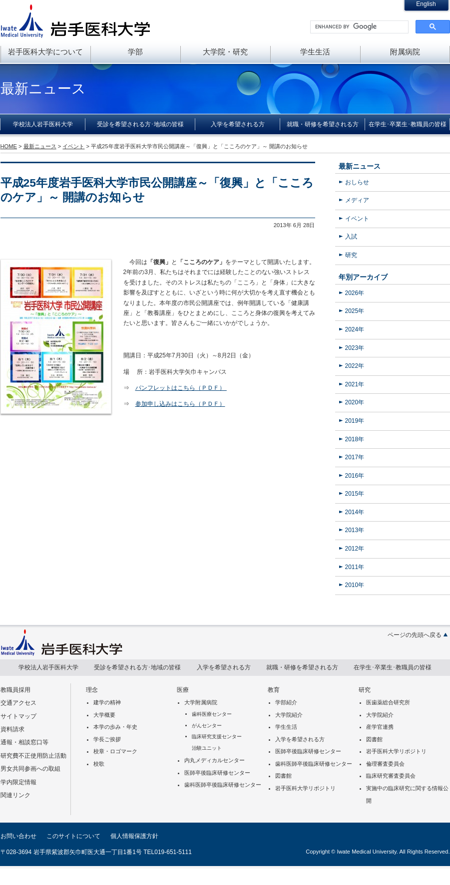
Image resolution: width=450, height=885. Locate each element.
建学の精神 (107, 702)
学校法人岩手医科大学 (43, 124)
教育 (274, 689)
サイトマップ (18, 716)
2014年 (355, 512)
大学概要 (104, 715)
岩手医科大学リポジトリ (305, 788)
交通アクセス (18, 702)
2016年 (355, 475)
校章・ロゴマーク (115, 751)
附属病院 (405, 51)
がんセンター (207, 725)
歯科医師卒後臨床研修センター (222, 785)
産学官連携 (380, 727)
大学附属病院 (200, 702)
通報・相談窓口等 (24, 742)
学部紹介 (286, 702)
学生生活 (315, 51)
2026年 (355, 293)
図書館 (283, 776)
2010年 (355, 585)
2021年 (355, 384)
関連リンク (15, 795)
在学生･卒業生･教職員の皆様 (408, 124)
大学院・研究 (225, 51)
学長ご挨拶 (107, 739)
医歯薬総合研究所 (388, 702)
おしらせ (357, 182)
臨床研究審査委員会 (391, 776)
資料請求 (12, 729)
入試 (351, 236)
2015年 (355, 493)
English (426, 3)
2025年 (355, 310)
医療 (183, 689)
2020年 (355, 402)
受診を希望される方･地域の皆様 (140, 124)
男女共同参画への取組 (30, 768)
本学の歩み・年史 (115, 727)
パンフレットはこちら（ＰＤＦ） (181, 387)
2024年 (355, 329)
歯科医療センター (212, 714)
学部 (135, 51)
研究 (351, 255)
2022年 (355, 365)
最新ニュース (360, 166)
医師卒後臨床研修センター (217, 773)
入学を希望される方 (238, 124)
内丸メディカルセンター (214, 760)
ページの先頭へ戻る (415, 634)
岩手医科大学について (45, 51)
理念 (92, 689)
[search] (358, 26)
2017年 (355, 457)
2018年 (355, 439)
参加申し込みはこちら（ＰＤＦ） (180, 403)
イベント (357, 218)
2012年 (355, 548)
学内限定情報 (18, 782)
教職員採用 (15, 689)
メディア (357, 200)
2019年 (355, 420)
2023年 (355, 347)
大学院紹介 (289, 715)
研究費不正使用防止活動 (33, 755)
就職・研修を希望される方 (323, 124)
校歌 (98, 764)
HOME (8, 146)
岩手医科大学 (75, 21)
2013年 (355, 530)
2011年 (355, 567)
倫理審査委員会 (385, 764)
